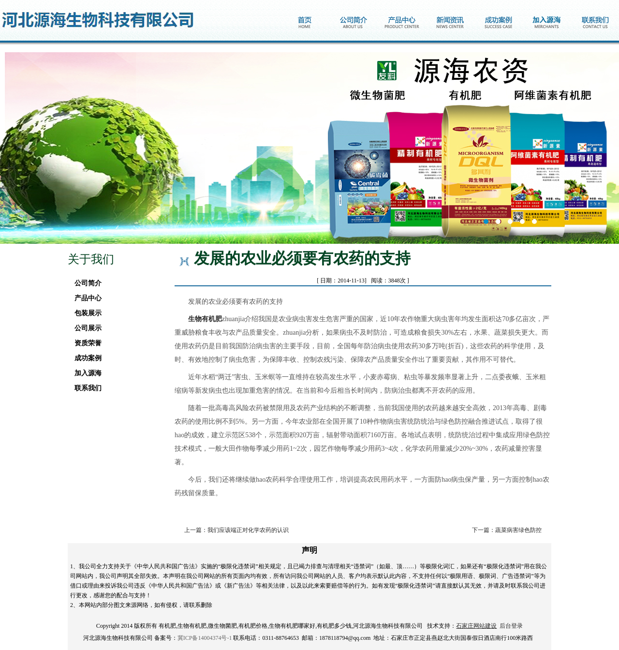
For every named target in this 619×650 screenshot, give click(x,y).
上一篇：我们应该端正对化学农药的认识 (236, 530)
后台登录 (511, 625)
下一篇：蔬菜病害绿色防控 (507, 530)
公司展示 (85, 328)
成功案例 (85, 358)
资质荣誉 (85, 343)
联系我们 (85, 388)
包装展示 (85, 313)
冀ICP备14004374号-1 (204, 638)
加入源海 (85, 373)
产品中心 (85, 298)
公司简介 (85, 283)
